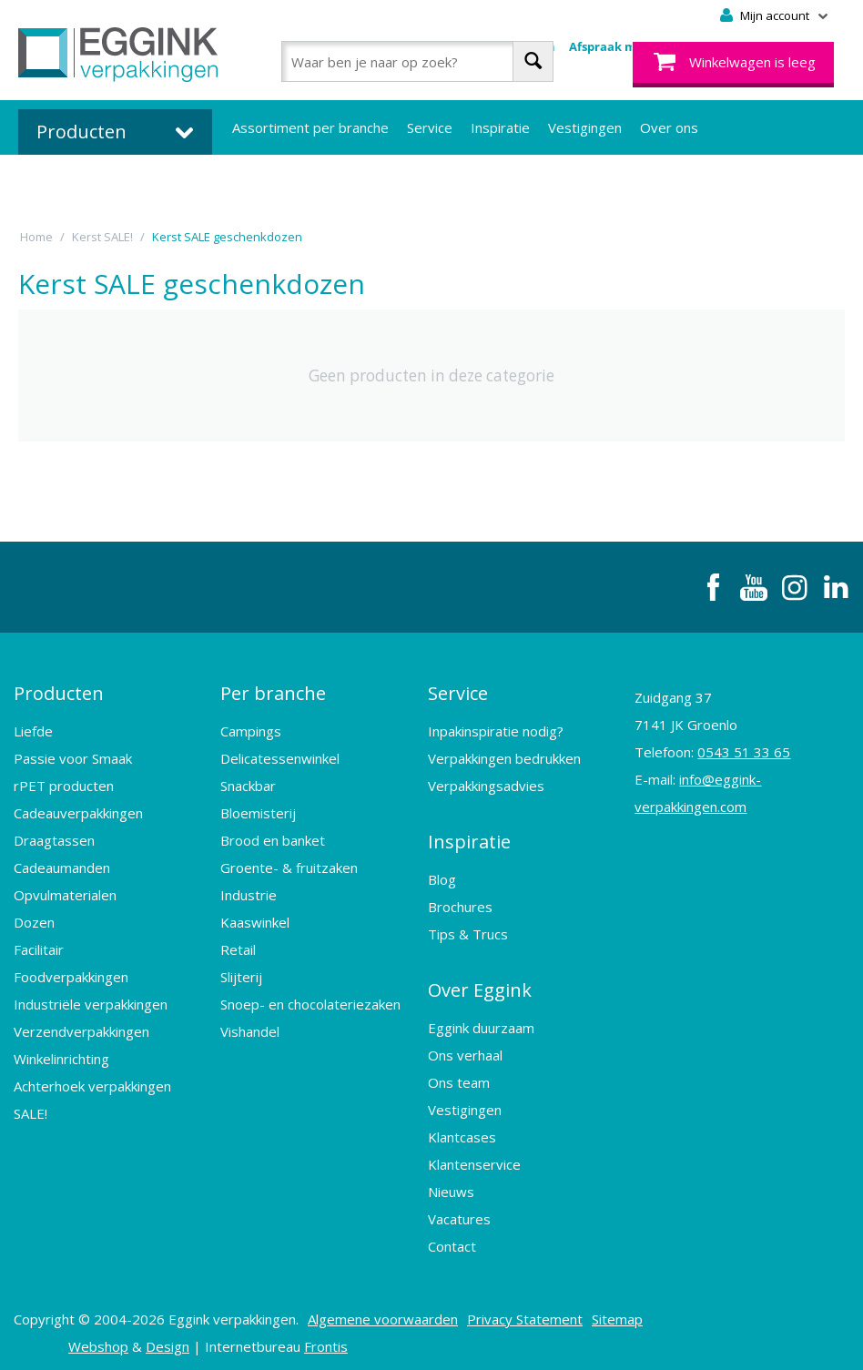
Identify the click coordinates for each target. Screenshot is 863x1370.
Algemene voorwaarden (383, 1311)
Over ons (669, 127)
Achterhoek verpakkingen (92, 1083)
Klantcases (462, 1129)
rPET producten (64, 783)
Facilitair (39, 947)
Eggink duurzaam (481, 1019)
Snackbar (248, 783)
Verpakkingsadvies (486, 783)
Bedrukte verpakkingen (304, 182)
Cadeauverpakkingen (78, 810)
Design (167, 1338)
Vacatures (459, 1211)
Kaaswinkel (254, 919)
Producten (59, 691)
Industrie (248, 892)
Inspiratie (500, 127)
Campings (250, 728)
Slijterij (241, 974)
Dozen (34, 919)
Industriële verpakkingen (91, 1001)
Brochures (460, 901)
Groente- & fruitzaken (289, 865)
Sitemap (617, 1311)
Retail (238, 947)
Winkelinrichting (61, 1056)
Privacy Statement (525, 1311)
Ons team (459, 1074)
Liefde (33, 728)
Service (429, 127)
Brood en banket (272, 837)
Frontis (326, 1338)
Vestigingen (585, 127)
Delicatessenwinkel (280, 755)
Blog (442, 874)
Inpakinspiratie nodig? (495, 728)
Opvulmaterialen (65, 892)
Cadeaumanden (62, 865)
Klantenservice (474, 1156)
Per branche (273, 691)
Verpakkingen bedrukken (504, 755)
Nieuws (451, 1183)
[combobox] (417, 61)
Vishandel (249, 1029)
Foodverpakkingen (71, 974)
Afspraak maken (617, 46)
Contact (452, 1238)
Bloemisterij (258, 810)
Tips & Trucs (468, 928)
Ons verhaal (465, 1047)
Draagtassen (54, 837)
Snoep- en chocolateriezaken (310, 1001)
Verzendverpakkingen (81, 1029)
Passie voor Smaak (73, 755)
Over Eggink (480, 982)
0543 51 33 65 (743, 752)
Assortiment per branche (310, 127)
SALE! (30, 1110)
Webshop (98, 1338)
